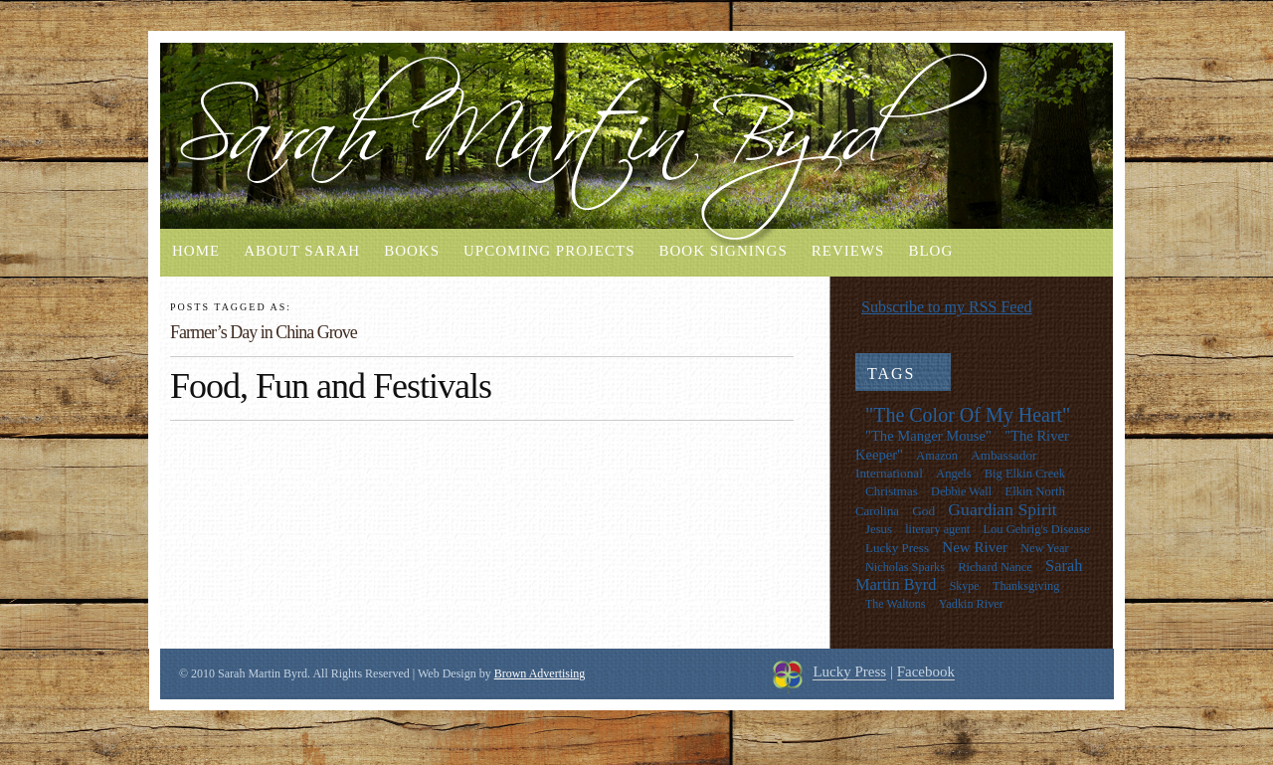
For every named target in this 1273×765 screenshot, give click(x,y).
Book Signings (722, 251)
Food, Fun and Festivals (330, 386)
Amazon (937, 456)
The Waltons (895, 604)
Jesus (878, 529)
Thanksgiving (1026, 586)
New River (974, 547)
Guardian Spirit (1002, 509)
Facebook (926, 671)
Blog (930, 251)
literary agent (937, 529)
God (923, 510)
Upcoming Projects (549, 251)
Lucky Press (897, 547)
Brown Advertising (540, 673)
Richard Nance (995, 567)
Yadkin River (971, 604)
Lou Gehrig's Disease (1036, 529)
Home (196, 251)
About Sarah (302, 251)
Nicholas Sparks (905, 567)
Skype (965, 586)
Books (412, 251)
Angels (953, 473)
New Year (1044, 548)
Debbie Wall (961, 491)
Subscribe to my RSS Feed (946, 306)
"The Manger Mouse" (928, 436)
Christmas (891, 490)
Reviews (848, 251)
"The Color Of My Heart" (967, 415)
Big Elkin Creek (1025, 473)
